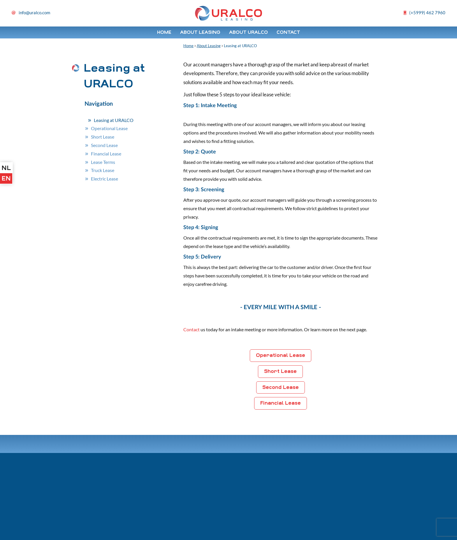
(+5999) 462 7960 (427, 12)
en (6, 178)
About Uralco (248, 32)
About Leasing (200, 32)
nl (6, 167)
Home (164, 32)
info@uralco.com (34, 12)
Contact (288, 32)
